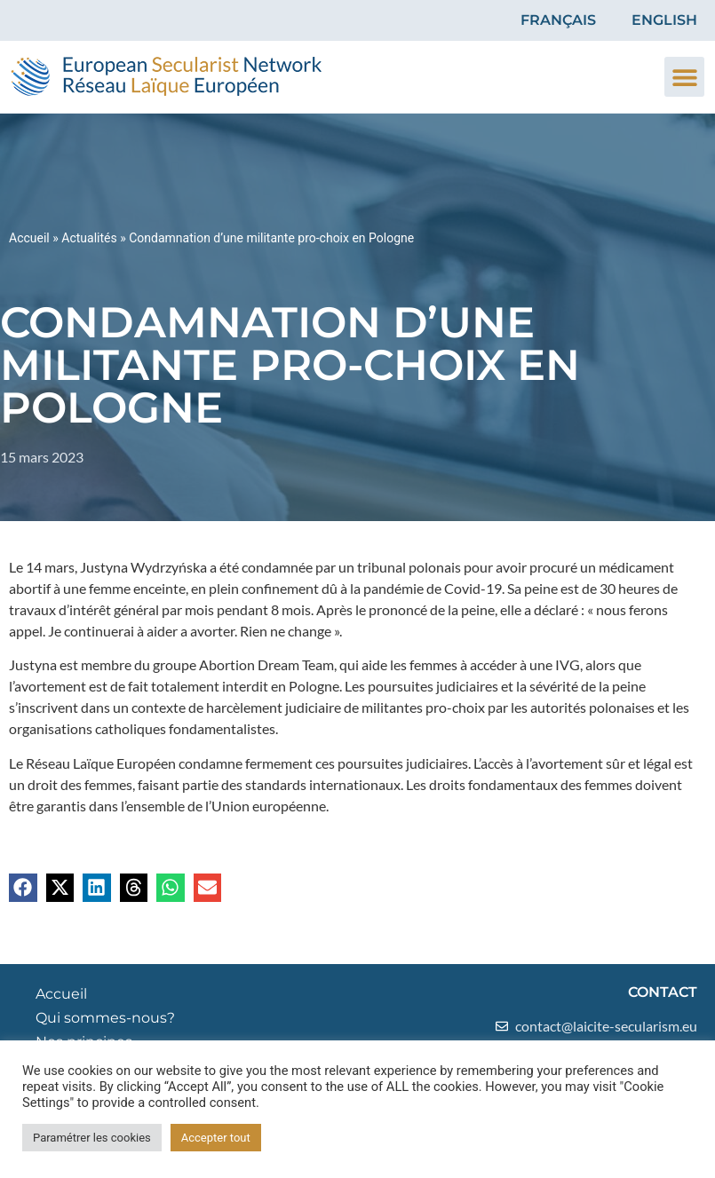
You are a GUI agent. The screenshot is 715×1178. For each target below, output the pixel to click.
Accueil (29, 238)
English (664, 20)
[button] (684, 77)
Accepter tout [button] (215, 1137)
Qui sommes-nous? (105, 1017)
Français (558, 20)
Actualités (88, 238)
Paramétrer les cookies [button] (92, 1137)
